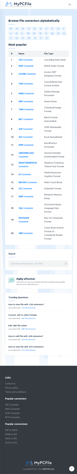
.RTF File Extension (28, 350)
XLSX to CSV (11, 442)
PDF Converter (12, 405)
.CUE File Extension (28, 308)
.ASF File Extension (28, 318)
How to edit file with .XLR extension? (25, 336)
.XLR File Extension (28, 339)
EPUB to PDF (11, 434)
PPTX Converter (12, 417)
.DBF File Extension (28, 329)
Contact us (10, 383)
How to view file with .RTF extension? (26, 347)
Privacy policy (11, 388)
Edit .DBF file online (17, 325)
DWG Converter (12, 409)
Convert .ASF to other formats (22, 315)
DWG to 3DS (11, 438)
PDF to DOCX (11, 430)
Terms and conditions (15, 392)
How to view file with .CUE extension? (26, 304)
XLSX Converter (12, 413)
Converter (26, 60)
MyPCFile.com (48, 469)
